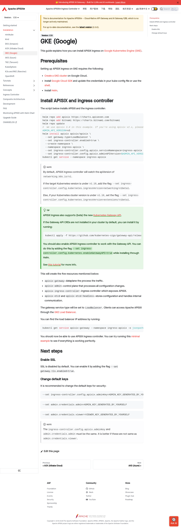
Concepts (7, 90)
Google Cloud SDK (62, 80)
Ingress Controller (11, 95)
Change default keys (159, 33)
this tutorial (54, 264)
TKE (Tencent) (11, 62)
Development (9, 104)
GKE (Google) (11, 53)
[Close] (178, 2)
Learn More (120, 2)
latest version (85, 27)
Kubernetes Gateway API (107, 215)
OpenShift (9, 76)
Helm (54, 90)
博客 (85, 9)
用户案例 (94, 9)
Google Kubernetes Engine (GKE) (122, 50)
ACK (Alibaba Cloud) (14, 48)
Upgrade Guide (9, 118)
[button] (154, 9)
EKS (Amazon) (11, 44)
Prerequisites (154, 18)
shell (47, 85)
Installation (8, 30)
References (8, 85)
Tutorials (7, 81)
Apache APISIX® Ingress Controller (61, 9)
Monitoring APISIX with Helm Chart (19, 113)
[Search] (169, 9)
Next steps (154, 26)
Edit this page (49, 451)
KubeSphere (10, 67)
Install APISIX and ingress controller (162, 22)
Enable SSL (156, 29)
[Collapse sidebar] (19, 470)
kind (7, 39)
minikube (9, 35)
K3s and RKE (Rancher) (15, 71)
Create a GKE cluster (56, 75)
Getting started (10, 25)
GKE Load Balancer (65, 312)
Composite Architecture (14, 99)
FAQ (5, 108)
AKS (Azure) (10, 58)
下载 (103, 9)
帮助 (110, 9)
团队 (117, 9)
